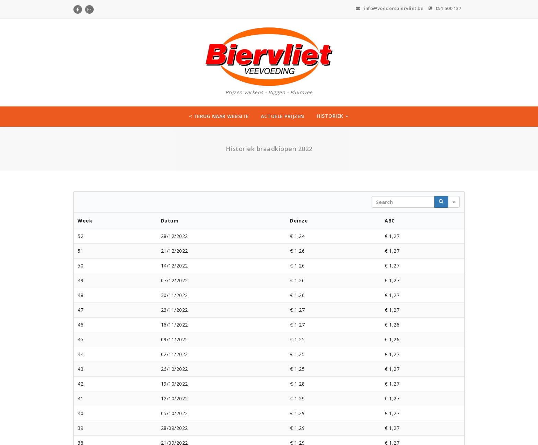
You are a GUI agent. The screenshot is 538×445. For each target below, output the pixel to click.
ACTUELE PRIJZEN (282, 116)
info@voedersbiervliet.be (389, 8)
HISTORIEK (332, 116)
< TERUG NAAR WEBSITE (219, 116)
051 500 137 (445, 8)
